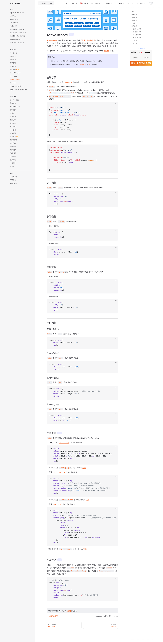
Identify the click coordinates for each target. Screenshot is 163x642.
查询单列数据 (137, 35)
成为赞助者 (141, 48)
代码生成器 (82, 64)
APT (89, 64)
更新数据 (134, 23)
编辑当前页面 (52, 616)
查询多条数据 (137, 32)
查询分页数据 (137, 37)
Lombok (68, 82)
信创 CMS (135, 52)
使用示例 (134, 14)
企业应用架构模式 (88, 40)
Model (106, 51)
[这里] (69, 611)
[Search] (46, 3)
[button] (21, 9)
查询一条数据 (137, 29)
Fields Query (57, 504)
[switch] (151, 3)
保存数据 (134, 17)
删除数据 (134, 20)
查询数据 (134, 26)
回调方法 (134, 43)
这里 (84, 468)
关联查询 (134, 40)
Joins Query (64, 443)
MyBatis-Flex (15, 3)
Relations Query (58, 472)
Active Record (52, 40)
